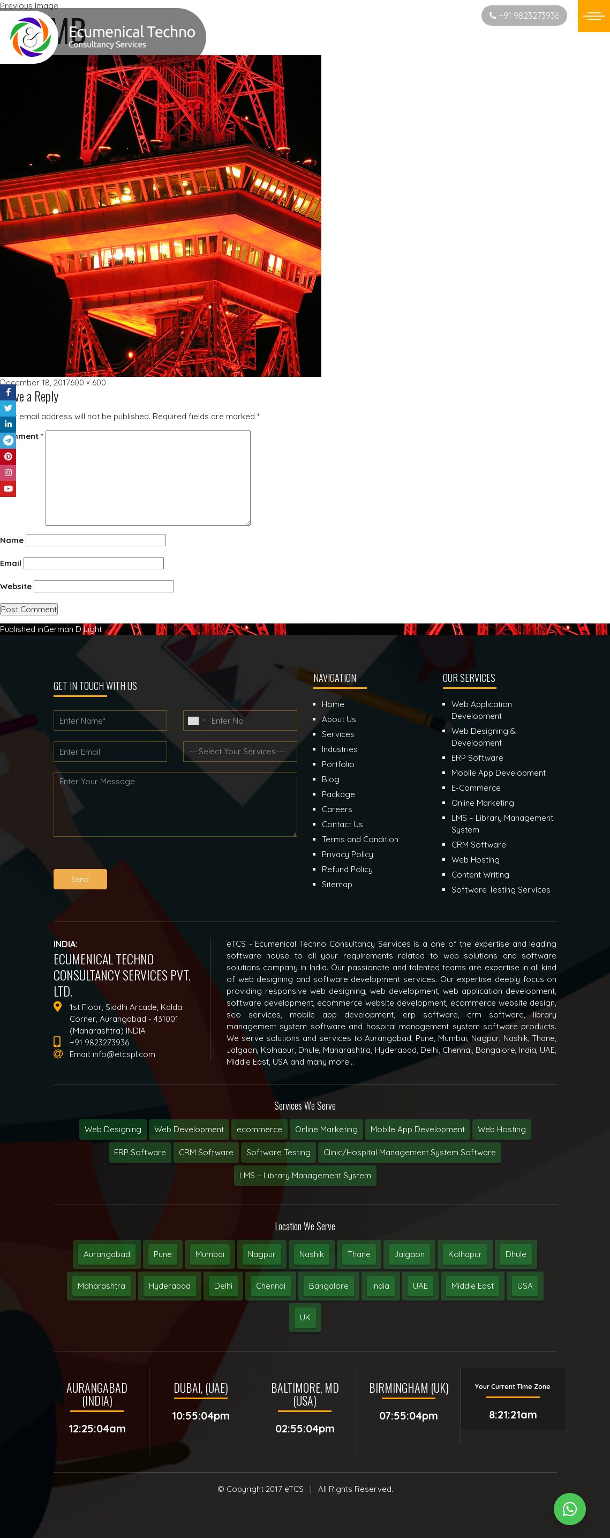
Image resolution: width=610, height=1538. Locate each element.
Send (80, 879)
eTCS (294, 1489)
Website (16, 586)
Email (10, 563)
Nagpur (262, 1254)
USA (525, 1286)
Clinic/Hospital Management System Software (409, 1152)
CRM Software (206, 1152)
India (380, 1286)
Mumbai (209, 1254)
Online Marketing (326, 1129)
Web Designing (113, 1129)
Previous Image (29, 6)
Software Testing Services (501, 890)
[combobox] (196, 720)
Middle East (472, 1286)
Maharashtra (101, 1286)
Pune (163, 1254)
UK (305, 1317)
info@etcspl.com (124, 1054)
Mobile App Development (418, 1129)
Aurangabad (107, 1254)
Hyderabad (170, 1286)
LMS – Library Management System (305, 1175)
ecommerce (259, 1129)
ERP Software (140, 1152)
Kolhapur (465, 1254)
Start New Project (431, 15)
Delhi (223, 1286)
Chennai (270, 1286)
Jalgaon (409, 1254)
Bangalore (329, 1286)
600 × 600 (88, 382)
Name (12, 540)
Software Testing (278, 1152)
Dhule (516, 1254)
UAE (420, 1286)
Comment (21, 436)
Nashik (311, 1254)
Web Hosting (502, 1129)
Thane (359, 1254)
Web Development (189, 1129)
